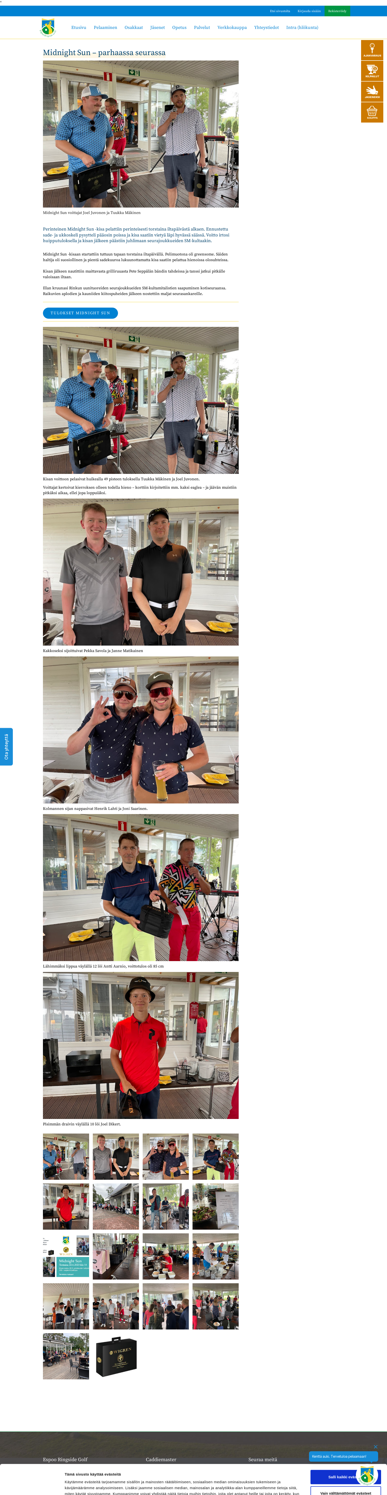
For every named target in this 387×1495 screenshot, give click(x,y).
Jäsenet (157, 27)
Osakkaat (134, 27)
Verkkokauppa (232, 27)
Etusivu (78, 27)
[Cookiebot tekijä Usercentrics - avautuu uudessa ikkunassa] (32, 1485)
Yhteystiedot (266, 27)
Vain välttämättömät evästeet (345, 1465)
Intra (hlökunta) (302, 27)
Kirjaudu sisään (309, 11)
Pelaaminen (105, 27)
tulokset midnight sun (80, 313)
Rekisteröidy (337, 11)
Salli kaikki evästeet (346, 1449)
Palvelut (202, 27)
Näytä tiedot (75, 1485)
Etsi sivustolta (280, 11)
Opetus (179, 27)
